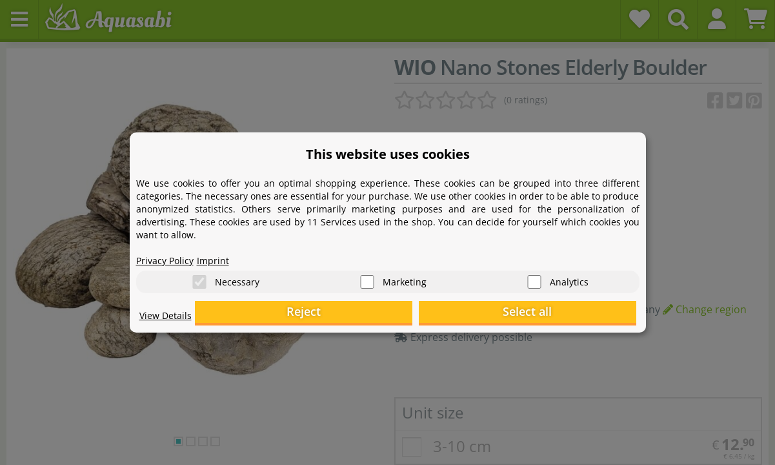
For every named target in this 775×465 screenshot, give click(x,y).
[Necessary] (199, 278)
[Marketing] (367, 278)
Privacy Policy (169, 256)
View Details (168, 320)
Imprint (223, 256)
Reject (436, 313)
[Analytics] (534, 278)
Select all (571, 313)
